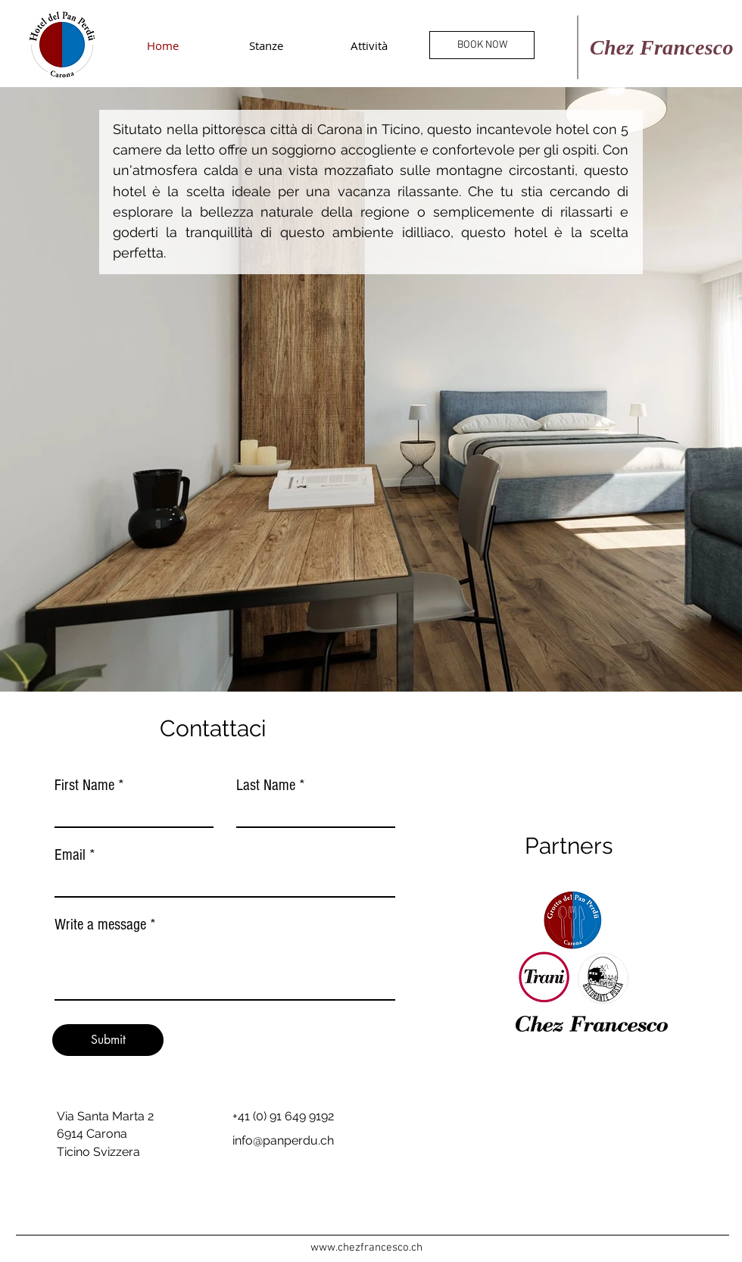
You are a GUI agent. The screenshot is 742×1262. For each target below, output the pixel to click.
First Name (84, 785)
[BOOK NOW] (482, 45)
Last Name (265, 785)
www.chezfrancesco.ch (366, 1247)
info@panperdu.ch (283, 1140)
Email (70, 855)
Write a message (100, 924)
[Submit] (108, 1040)
